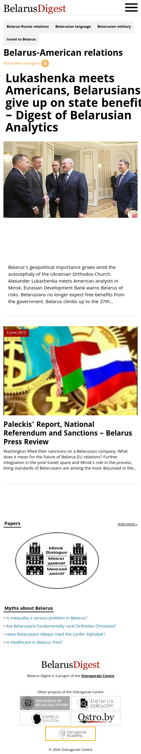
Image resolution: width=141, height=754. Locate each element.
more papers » (127, 523)
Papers (12, 523)
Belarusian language (73, 27)
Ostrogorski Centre (97, 675)
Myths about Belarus (28, 608)
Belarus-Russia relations (28, 27)
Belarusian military (114, 27)
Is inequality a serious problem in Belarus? (46, 617)
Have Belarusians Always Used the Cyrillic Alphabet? (55, 633)
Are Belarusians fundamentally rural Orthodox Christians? (61, 625)
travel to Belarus (21, 41)
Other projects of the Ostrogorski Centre (70, 691)
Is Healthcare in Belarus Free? (34, 641)
